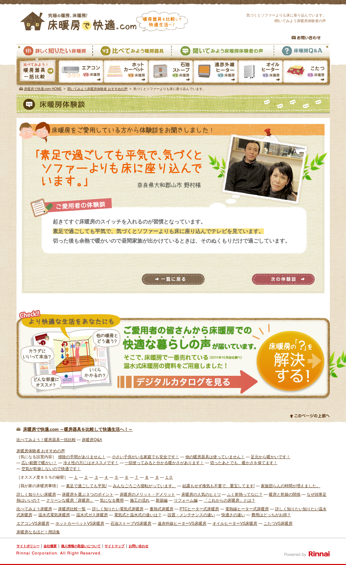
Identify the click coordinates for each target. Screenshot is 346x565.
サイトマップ (114, 546)
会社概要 (50, 546)
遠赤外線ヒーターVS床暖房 (215, 72)
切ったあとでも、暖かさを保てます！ (243, 463)
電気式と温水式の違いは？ (138, 515)
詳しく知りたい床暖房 (54, 51)
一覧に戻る (173, 279)
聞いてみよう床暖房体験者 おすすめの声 (97, 89)
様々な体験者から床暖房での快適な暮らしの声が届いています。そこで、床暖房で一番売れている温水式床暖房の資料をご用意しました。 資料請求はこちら (173, 354)
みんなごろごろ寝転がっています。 (144, 486)
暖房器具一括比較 (37, 72)
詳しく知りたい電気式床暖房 (117, 509)
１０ (169, 477)
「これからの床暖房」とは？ (229, 500)
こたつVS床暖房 (307, 72)
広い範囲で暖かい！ (39, 463)
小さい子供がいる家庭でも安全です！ (145, 457)
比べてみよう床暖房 (34, 509)
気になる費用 (112, 500)
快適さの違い (233, 515)
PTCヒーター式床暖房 (199, 509)
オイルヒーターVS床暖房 (260, 72)
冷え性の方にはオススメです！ (91, 463)
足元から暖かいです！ (270, 457)
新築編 (162, 500)
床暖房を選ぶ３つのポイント (87, 494)
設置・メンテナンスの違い (191, 515)
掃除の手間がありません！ (82, 457)
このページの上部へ (310, 416)
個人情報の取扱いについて (81, 546)
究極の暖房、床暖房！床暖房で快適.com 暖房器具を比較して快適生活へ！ (104, 21)
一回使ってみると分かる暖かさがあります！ (164, 463)
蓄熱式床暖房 (161, 509)
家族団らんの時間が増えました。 (290, 486)
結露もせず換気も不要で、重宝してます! (218, 486)
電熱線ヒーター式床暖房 (247, 509)
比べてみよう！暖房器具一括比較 (46, 439)
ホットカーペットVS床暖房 (125, 72)
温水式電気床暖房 (54, 515)
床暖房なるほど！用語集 (38, 532)
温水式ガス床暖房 (92, 515)
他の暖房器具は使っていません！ (215, 457)
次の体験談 (283, 279)
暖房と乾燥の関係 (284, 494)
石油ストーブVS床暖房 (170, 72)
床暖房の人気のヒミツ (201, 494)
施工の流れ (140, 500)
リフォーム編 (186, 500)
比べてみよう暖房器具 (131, 51)
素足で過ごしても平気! (86, 486)
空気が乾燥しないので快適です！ (51, 468)
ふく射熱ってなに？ (245, 494)
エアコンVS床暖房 (81, 72)
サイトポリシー (28, 546)
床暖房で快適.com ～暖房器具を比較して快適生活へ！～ (78, 429)
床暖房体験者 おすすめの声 (40, 451)
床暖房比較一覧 (72, 509)
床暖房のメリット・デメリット (147, 494)
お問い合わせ (306, 38)
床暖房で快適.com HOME (43, 89)
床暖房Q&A (301, 51)
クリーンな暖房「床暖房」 (70, 500)
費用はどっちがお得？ (271, 515)
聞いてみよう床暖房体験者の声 (222, 51)
